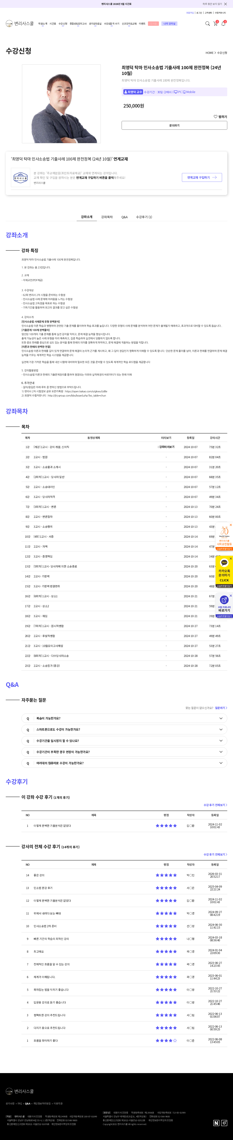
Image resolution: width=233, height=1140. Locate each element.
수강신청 (63, 23)
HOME (209, 52)
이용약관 (58, 1103)
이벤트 (142, 23)
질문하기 (221, 707)
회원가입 (190, 13)
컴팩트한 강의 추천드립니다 (49, 1015)
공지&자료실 (95, 23)
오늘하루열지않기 (224, 548)
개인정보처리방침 (42, 1103)
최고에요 (39, 951)
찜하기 (220, 116)
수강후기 (144, 217)
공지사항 (10, 1103)
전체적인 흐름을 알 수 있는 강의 (52, 964)
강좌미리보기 (166, 447)
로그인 (199, 13)
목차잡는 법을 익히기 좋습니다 (51, 989)
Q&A (124, 217)
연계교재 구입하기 (202, 177)
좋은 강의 (39, 875)
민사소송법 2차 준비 (45, 926)
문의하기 (174, 125)
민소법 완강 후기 (43, 887)
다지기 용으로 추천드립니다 (49, 1027)
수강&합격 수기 (111, 23)
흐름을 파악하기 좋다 (46, 1040)
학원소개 (42, 23)
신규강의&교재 (129, 23)
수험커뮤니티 (220, 13)
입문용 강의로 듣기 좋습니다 (50, 1002)
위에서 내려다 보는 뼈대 (47, 913)
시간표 (52, 23)
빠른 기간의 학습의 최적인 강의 (51, 938)
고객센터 (208, 13)
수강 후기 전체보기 (215, 804)
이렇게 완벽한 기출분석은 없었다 (52, 825)
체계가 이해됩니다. (44, 976)
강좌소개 (87, 216)
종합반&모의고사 (78, 23)
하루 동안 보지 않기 (212, 4)
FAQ (20, 1103)
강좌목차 (107, 217)
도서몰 (153, 23)
